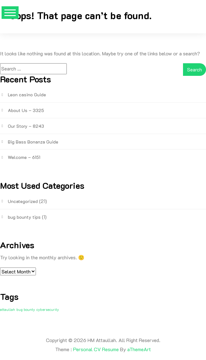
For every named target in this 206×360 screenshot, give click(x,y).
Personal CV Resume (96, 349)
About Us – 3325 (26, 110)
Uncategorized (23, 201)
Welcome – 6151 (24, 157)
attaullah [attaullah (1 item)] (7, 309)
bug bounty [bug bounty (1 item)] (25, 309)
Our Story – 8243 (26, 126)
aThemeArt (139, 349)
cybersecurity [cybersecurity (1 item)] (47, 309)
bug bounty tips (24, 217)
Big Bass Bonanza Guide (33, 142)
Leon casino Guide (27, 95)
